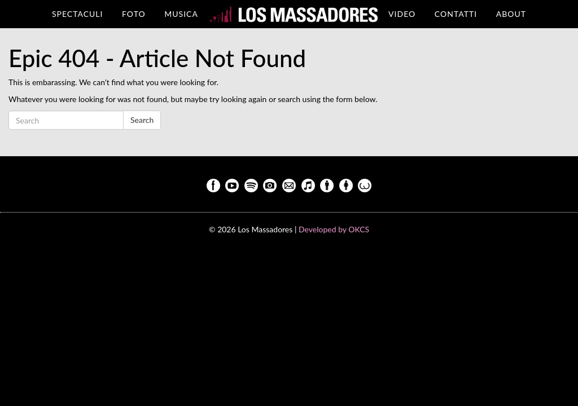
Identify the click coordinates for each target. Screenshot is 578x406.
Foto (134, 14)
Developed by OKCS (334, 229)
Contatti (456, 14)
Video (401, 14)
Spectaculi (77, 14)
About (511, 14)
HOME (293, 14)
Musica (181, 14)
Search (142, 120)
